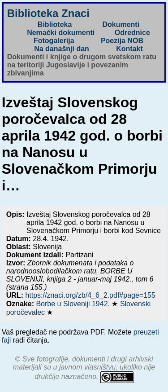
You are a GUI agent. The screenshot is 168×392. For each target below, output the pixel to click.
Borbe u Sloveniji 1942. (74, 304)
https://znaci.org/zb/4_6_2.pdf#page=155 (90, 295)
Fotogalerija (54, 40)
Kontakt (129, 49)
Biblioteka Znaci (48, 13)
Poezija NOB (122, 40)
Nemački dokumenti (61, 32)
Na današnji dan (61, 49)
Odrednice (132, 32)
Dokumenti (120, 24)
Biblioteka (55, 24)
